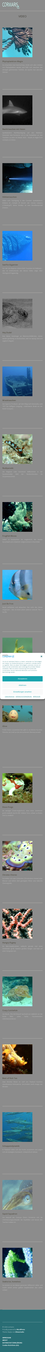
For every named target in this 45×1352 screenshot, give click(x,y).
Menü (39, 3)
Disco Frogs (7, 807)
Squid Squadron (9, 1214)
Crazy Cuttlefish (10, 1010)
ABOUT (5, 1340)
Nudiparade (7, 468)
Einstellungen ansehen (22, 692)
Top (40, 1345)
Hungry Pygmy (9, 942)
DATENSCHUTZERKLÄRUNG (24, 696)
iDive (4, 726)
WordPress (21, 1329)
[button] (41, 656)
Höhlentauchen (9, 197)
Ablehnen (22, 685)
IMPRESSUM (36, 696)
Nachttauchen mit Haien (13, 129)
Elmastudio (19, 1332)
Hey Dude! (7, 332)
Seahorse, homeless (11, 1281)
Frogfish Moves (9, 536)
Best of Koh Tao (9, 1078)
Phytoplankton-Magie (12, 61)
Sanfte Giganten (10, 265)
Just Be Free (7, 604)
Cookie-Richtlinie (9, 696)
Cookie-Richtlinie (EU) (10, 1345)
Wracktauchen (9, 400)
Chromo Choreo (9, 875)
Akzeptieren (22, 679)
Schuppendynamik (10, 1146)
